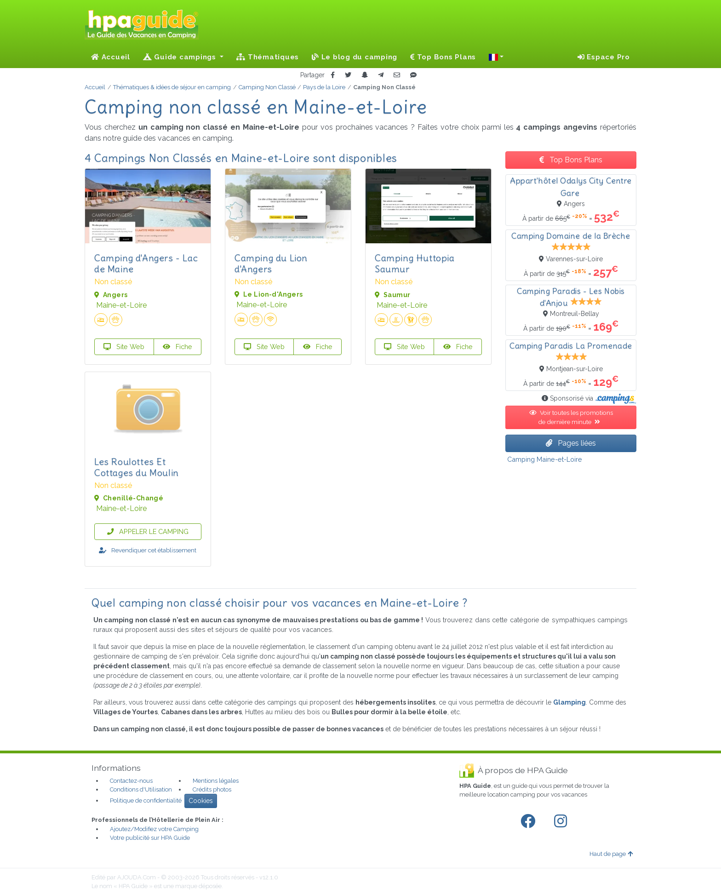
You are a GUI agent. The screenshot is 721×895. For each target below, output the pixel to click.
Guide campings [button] (180, 57)
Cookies (201, 800)
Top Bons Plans (443, 57)
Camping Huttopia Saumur (415, 263)
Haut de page (611, 853)
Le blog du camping (354, 57)
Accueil (110, 57)
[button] (496, 57)
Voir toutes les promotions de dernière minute (571, 417)
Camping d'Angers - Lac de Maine (146, 263)
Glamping (569, 702)
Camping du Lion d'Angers (271, 263)
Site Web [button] (123, 346)
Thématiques (267, 57)
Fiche (177, 346)
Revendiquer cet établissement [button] (147, 550)
